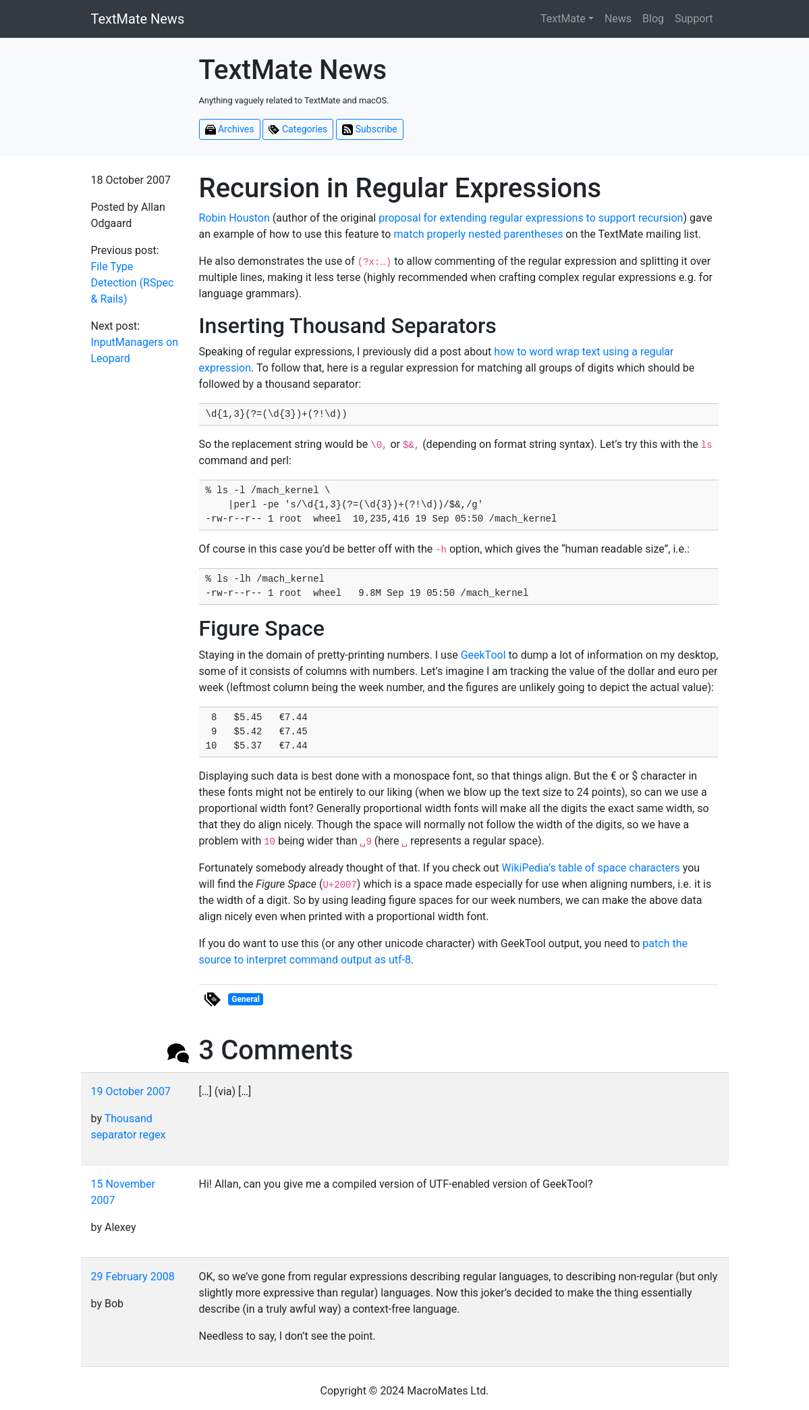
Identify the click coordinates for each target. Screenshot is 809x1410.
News (618, 18)
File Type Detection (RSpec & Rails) (132, 282)
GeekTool (483, 655)
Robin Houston (234, 217)
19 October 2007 (131, 1091)
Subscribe (369, 129)
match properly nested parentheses (478, 234)
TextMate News (138, 19)
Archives (229, 129)
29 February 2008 (133, 1276)
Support (694, 18)
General (245, 999)
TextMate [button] (563, 18)
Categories (298, 129)
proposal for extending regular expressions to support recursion (531, 217)
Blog (653, 18)
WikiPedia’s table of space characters (590, 867)
